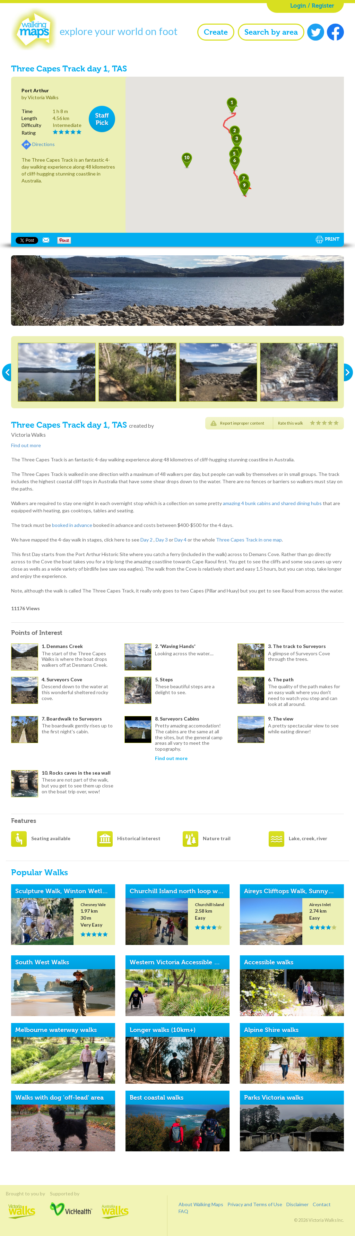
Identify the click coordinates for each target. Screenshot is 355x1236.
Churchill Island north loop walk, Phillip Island (199, 891)
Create (216, 32)
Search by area (271, 32)
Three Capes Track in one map (249, 540)
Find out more (26, 445)
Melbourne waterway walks (56, 1029)
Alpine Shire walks (271, 1029)
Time (27, 111)
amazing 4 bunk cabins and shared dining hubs (272, 503)
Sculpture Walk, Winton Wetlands (65, 891)
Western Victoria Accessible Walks (181, 962)
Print (327, 239)
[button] (232, 105)
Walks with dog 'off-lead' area (59, 1097)
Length (29, 118)
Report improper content (242, 423)
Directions (43, 144)
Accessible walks (268, 962)
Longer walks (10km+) (163, 1029)
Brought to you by (22, 1193)
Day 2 (146, 540)
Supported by (71, 1193)
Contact (322, 1204)
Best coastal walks (156, 1097)
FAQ (183, 1211)
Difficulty (31, 125)
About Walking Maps (201, 1204)
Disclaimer (297, 1204)
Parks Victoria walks (273, 1097)
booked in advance (72, 525)
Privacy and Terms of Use (254, 1204)
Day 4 (180, 540)
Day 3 (162, 540)
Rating (28, 133)
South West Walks (42, 962)
